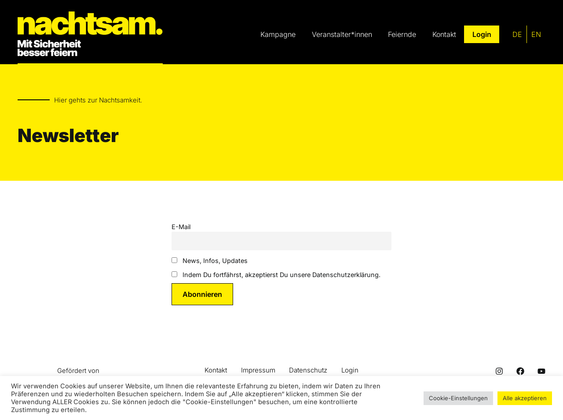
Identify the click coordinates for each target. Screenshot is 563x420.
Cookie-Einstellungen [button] (458, 398)
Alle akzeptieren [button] (525, 398)
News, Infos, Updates (210, 261)
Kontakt (216, 370)
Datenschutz (308, 370)
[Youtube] (541, 372)
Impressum (258, 370)
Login (350, 370)
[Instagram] (499, 372)
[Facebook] (520, 372)
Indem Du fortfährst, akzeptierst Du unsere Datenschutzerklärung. (276, 275)
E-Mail (181, 226)
